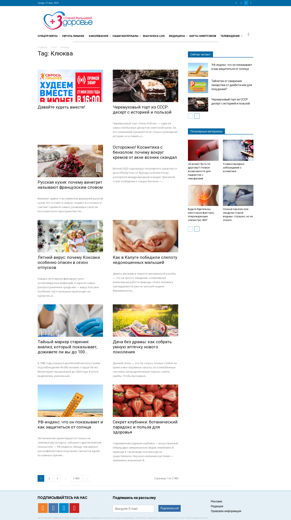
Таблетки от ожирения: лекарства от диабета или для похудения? (231, 85)
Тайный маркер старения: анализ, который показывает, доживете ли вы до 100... (67, 346)
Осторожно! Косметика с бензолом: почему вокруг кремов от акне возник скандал (145, 152)
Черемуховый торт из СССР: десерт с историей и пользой (142, 110)
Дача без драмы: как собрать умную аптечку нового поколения (142, 346)
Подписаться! (169, 508)
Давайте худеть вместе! (61, 107)
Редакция (217, 506)
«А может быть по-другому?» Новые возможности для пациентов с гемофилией (199, 171)
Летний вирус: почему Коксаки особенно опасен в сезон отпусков (69, 262)
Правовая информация (226, 511)
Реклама (216, 501)
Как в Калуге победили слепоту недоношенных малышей (145, 260)
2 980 (76, 478)
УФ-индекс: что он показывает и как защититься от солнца (70, 424)
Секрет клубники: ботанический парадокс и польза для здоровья (145, 427)
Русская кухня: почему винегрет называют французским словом (70, 185)
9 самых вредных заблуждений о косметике (233, 167)
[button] (248, 34)
